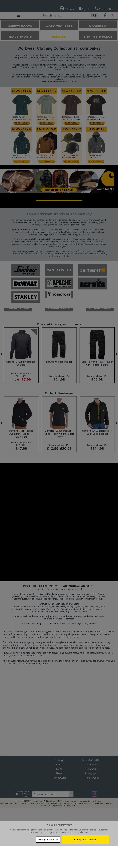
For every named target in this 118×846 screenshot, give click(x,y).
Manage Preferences (48, 839)
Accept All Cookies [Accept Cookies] (85, 839)
